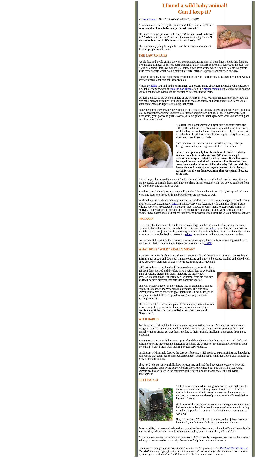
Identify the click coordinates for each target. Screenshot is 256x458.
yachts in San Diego (181, 88)
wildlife (152, 85)
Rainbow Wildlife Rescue (233, 447)
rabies (174, 203)
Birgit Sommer (149, 19)
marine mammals (213, 88)
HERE (208, 243)
